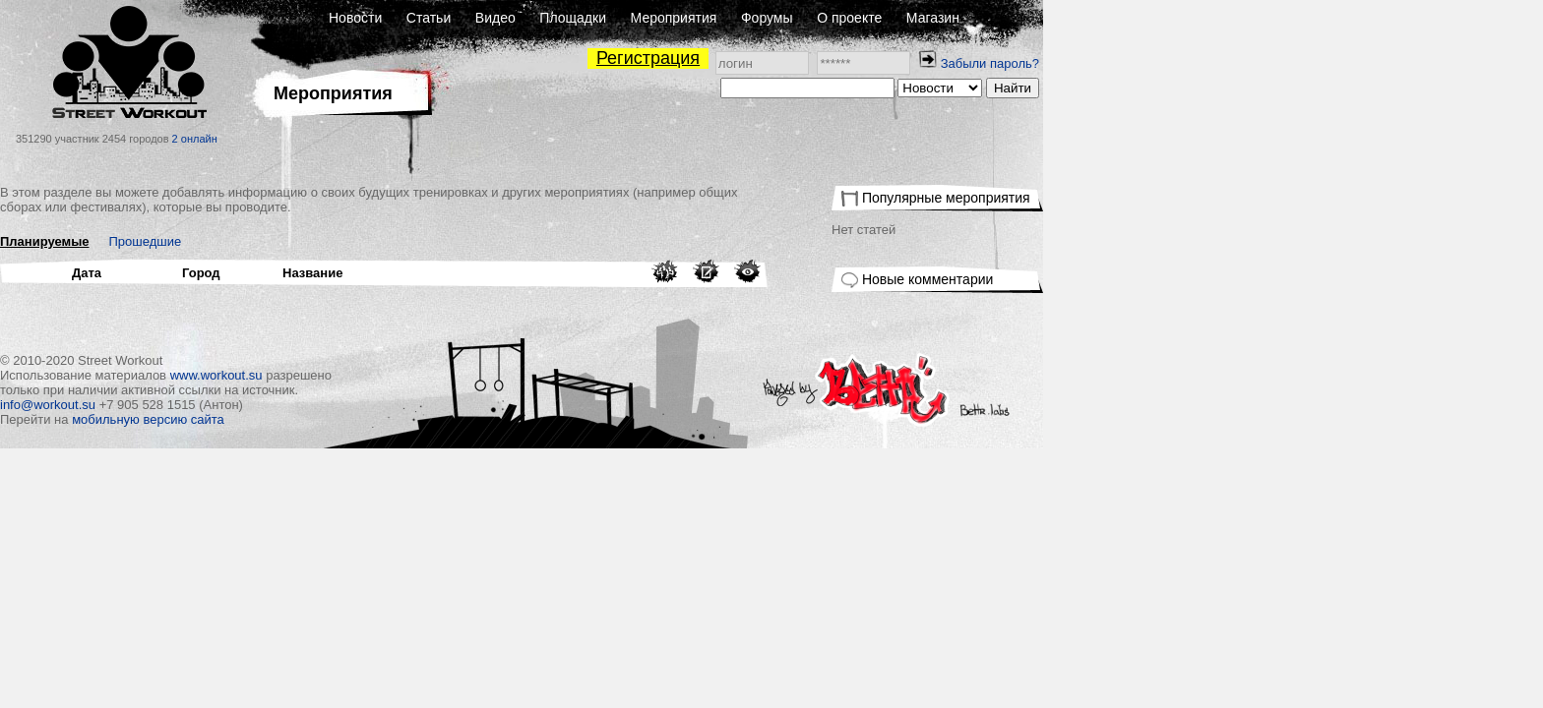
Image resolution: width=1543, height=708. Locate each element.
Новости (605, 18)
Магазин (1182, 18)
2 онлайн (444, 139)
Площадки (822, 18)
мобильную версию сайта (398, 419)
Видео (745, 18)
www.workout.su (466, 375)
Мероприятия (924, 18)
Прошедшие (395, 241)
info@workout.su (297, 404)
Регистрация (898, 58)
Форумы (1017, 18)
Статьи (678, 18)
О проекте (1099, 18)
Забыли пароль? (1240, 63)
